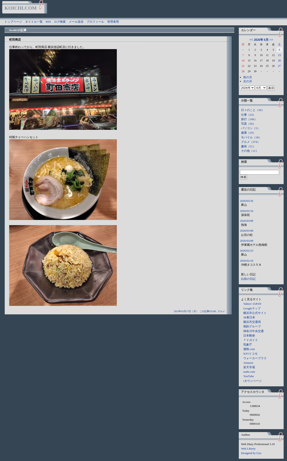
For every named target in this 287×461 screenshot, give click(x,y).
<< (251, 39)
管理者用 (113, 21)
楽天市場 (249, 367)
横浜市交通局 (252, 322)
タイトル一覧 (34, 21)
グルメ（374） (250, 142)
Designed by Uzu (251, 453)
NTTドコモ (250, 353)
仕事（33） (248, 114)
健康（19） (248, 132)
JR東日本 (249, 317)
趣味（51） (248, 146)
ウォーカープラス (255, 358)
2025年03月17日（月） (186, 311)
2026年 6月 (261, 39)
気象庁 (247, 344)
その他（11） (250, 150)
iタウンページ (252, 381)
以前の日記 (248, 279)
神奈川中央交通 (253, 331)
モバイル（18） (251, 137)
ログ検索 (60, 21)
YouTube (248, 376)
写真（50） (248, 123)
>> (271, 39)
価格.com (249, 349)
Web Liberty (248, 448)
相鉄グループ (252, 326)
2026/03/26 (246, 200)
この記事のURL (208, 311)
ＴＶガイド (250, 340)
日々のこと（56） (252, 110)
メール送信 (76, 21)
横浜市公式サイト (255, 313)
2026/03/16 (246, 211)
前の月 (247, 77)
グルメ (221, 311)
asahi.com (249, 371)
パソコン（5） (250, 128)
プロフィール (95, 21)
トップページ (13, 21)
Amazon (248, 362)
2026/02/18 (246, 260)
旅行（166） (249, 119)
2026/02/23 (246, 250)
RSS (48, 21)
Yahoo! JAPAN (252, 303)
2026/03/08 (246, 220)
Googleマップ (252, 308)
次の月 (247, 81)
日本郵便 (249, 335)
